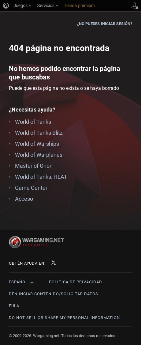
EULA (14, 305)
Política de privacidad (75, 282)
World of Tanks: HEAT (41, 177)
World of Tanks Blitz (39, 133)
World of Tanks (33, 122)
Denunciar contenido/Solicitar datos (53, 294)
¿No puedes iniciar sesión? (104, 23)
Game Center (31, 188)
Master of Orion (34, 166)
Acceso (24, 199)
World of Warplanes (38, 155)
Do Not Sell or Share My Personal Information (64, 317)
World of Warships (37, 144)
